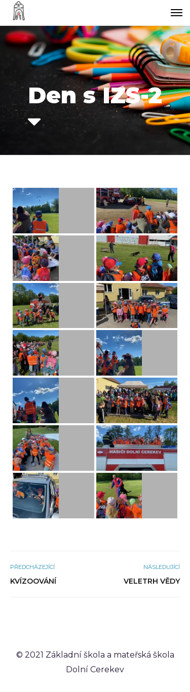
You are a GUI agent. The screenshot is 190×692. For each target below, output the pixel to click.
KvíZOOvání (33, 581)
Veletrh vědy (152, 581)
